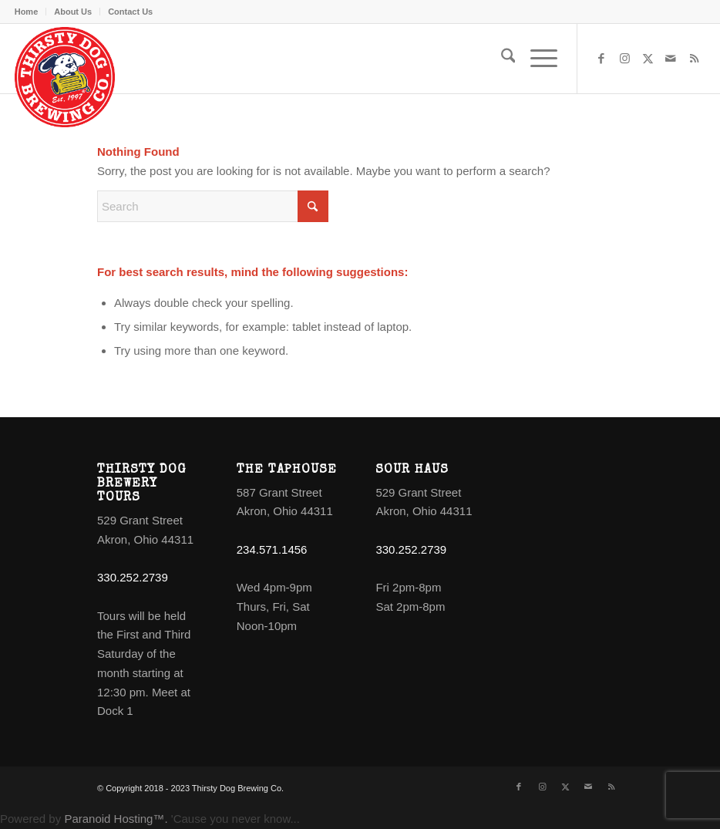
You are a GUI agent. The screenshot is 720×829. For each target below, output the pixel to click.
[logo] (65, 77)
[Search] (501, 58)
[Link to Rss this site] (693, 58)
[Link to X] (647, 58)
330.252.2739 (132, 577)
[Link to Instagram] (624, 58)
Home (27, 11)
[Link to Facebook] (601, 58)
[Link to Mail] (670, 58)
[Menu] (536, 58)
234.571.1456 (272, 549)
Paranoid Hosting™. (115, 818)
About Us (73, 11)
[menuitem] (31, 11)
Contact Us (130, 11)
